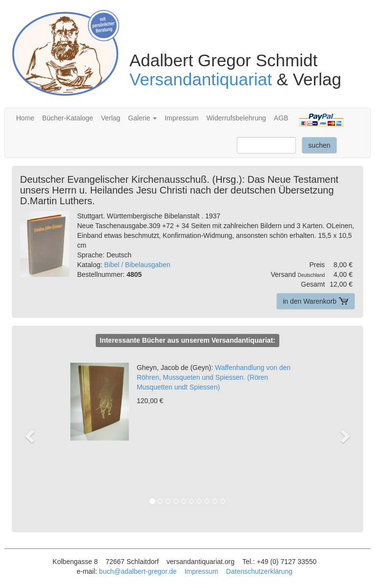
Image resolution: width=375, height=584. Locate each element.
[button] (35, 435)
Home (25, 118)
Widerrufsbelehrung (236, 118)
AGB (281, 118)
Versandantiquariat (200, 79)
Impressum (181, 118)
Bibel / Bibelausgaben (137, 265)
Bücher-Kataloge (67, 118)
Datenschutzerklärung (259, 571)
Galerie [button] (142, 118)
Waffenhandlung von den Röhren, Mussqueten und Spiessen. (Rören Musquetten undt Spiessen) (214, 377)
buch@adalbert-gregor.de (138, 571)
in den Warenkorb (316, 301)
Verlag (111, 118)
